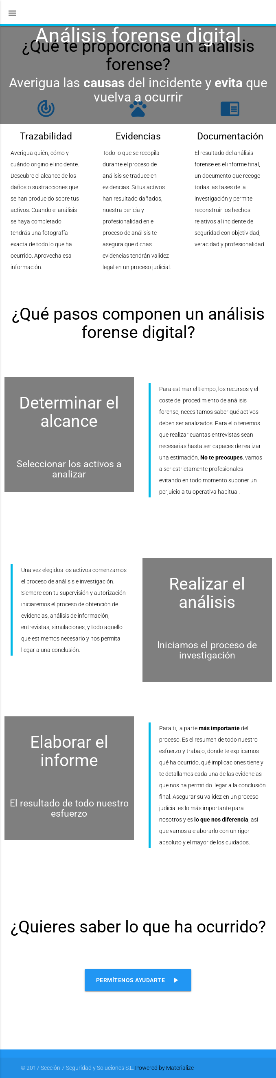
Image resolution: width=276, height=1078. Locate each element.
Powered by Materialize (164, 1068)
